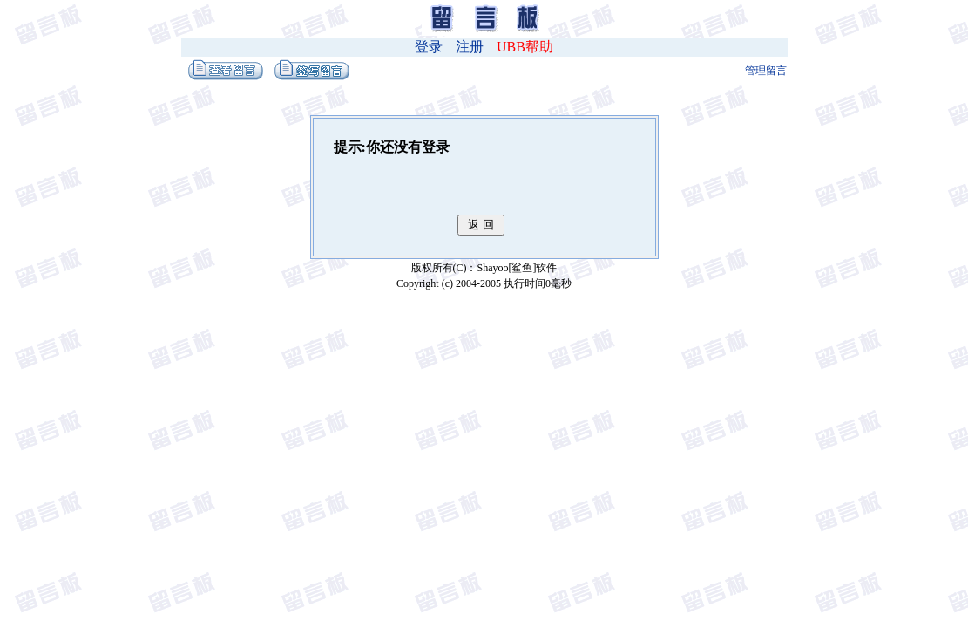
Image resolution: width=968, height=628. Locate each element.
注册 (470, 46)
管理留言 (766, 71)
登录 (429, 46)
